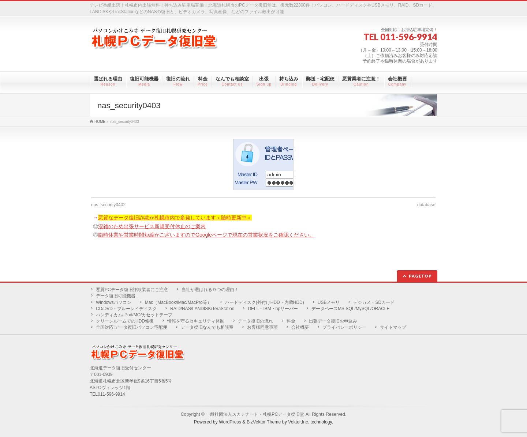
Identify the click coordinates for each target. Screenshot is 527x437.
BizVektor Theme (264, 422)
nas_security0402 (108, 204)
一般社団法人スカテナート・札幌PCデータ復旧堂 (255, 414)
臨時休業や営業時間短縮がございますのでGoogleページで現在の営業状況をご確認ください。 (206, 235)
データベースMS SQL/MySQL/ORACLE (350, 308)
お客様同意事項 (262, 327)
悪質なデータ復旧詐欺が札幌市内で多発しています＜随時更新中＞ (175, 218)
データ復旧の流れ (255, 321)
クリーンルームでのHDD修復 (125, 321)
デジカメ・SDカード (374, 302)
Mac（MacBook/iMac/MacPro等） (178, 302)
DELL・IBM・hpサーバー (273, 308)
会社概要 (300, 327)
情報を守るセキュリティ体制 (195, 321)
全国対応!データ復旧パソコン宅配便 (131, 327)
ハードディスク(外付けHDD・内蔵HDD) (264, 302)
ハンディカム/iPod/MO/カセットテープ (134, 314)
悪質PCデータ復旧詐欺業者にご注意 (132, 289)
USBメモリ (329, 302)
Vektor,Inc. (298, 422)
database (426, 204)
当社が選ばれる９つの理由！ (210, 289)
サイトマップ (393, 327)
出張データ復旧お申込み (333, 321)
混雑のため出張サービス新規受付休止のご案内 (152, 226)
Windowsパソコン (113, 302)
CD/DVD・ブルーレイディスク (126, 308)
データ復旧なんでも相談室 (207, 327)
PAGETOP (420, 276)
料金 (291, 321)
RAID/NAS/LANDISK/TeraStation (202, 308)
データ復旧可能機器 (115, 295)
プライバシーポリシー (344, 327)
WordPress (230, 422)
